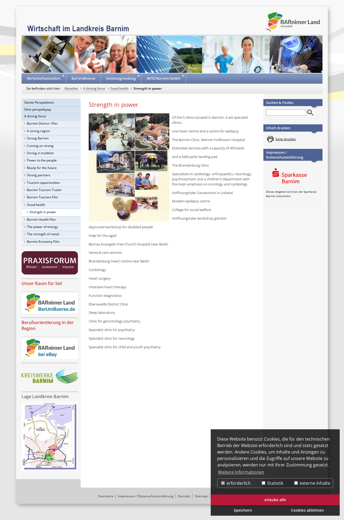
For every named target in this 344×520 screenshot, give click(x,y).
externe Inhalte (312, 483)
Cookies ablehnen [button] (307, 510)
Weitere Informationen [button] (241, 472)
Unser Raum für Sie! (42, 283)
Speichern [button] (243, 510)
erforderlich (236, 483)
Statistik (272, 483)
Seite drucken (285, 139)
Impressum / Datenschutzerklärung (284, 155)
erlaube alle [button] (275, 499)
